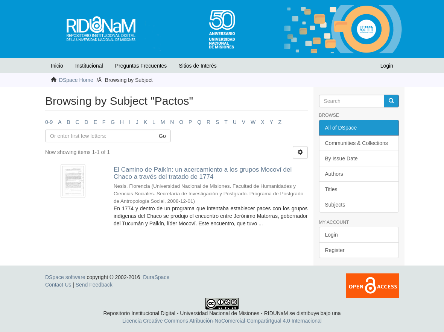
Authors (334, 174)
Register (335, 250)
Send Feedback (94, 285)
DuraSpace (156, 277)
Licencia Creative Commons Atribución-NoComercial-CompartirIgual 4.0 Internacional (222, 321)
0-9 (49, 122)
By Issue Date (341, 158)
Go (162, 136)
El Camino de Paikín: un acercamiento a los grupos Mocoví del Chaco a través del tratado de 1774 (203, 173)
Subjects (335, 205)
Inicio (57, 66)
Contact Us (58, 285)
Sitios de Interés (197, 66)
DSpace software (65, 277)
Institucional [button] (89, 66)
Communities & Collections (356, 143)
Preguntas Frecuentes (141, 66)
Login (331, 235)
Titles (331, 189)
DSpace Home (76, 80)
